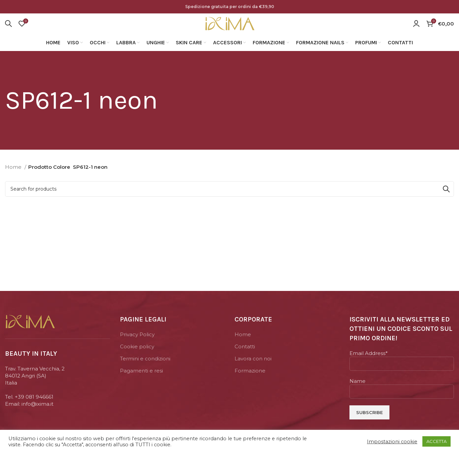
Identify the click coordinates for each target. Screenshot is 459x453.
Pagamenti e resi (141, 379)
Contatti (245, 355)
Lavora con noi (253, 367)
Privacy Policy (137, 343)
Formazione (250, 379)
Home (14, 175)
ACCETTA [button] (436, 441)
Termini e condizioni (145, 367)
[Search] (8, 28)
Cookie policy (137, 355)
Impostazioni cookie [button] (392, 442)
